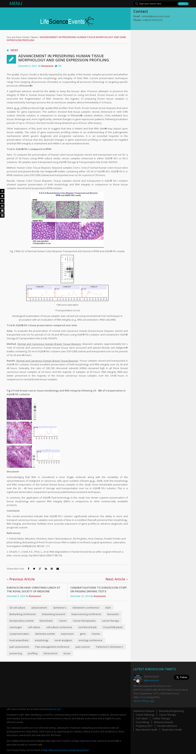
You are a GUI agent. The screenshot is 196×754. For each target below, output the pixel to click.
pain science (83, 646)
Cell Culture (142, 718)
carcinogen (16, 627)
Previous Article (21, 579)
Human (96, 633)
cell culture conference (59, 627)
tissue (67, 653)
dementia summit (45, 633)
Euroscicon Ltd (53, 709)
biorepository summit (22, 620)
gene (83, 633)
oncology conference (90, 640)
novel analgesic (63, 640)
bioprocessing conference (86, 614)
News (34, 37)
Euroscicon (47, 66)
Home (26, 37)
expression (67, 633)
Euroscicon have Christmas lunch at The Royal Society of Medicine (33, 589)
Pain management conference (52, 646)
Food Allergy (142, 722)
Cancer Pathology (145, 714)
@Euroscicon (151, 680)
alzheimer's (59, 607)
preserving (16, 653)
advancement (39, 607)
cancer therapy (110, 620)
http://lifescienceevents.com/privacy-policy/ (66, 750)
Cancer (63, 620)
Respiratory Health (172, 729)
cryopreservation (19, 633)
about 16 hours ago (143, 700)
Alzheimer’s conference (85, 607)
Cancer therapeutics (84, 620)
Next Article (116, 579)
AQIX (108, 607)
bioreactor (113, 614)
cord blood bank (87, 627)
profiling (32, 653)
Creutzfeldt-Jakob (113, 627)
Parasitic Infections (167, 726)
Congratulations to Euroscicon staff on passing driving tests (98, 589)
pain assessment (19, 646)
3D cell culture (17, 607)
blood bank (46, 620)
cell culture (34, 627)
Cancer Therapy (167, 714)
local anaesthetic (19, 640)
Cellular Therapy (161, 718)
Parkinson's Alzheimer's (109, 646)
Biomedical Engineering (171, 711)
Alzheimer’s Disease (143, 711)
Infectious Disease (163, 722)
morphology (41, 640)
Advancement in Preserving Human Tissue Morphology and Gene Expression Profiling (63, 57)
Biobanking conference (23, 614)
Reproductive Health (146, 729)
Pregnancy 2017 (144, 726)
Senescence (50, 653)
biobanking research (53, 614)
